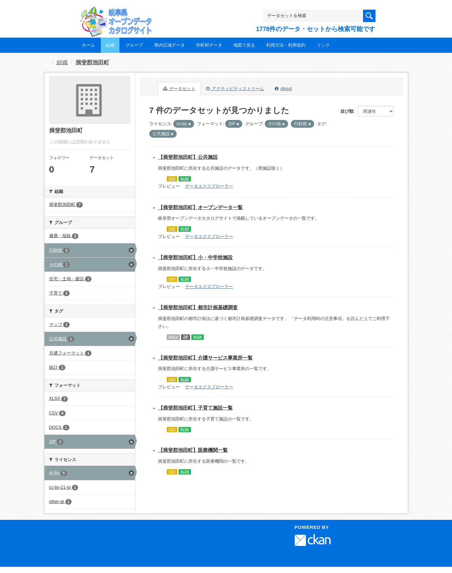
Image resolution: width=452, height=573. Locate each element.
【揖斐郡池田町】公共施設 (188, 157)
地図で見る (244, 45)
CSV (172, 179)
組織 (110, 45)
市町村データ (209, 45)
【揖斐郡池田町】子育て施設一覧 (195, 407)
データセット (179, 88)
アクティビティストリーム (235, 88)
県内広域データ (169, 45)
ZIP (185, 337)
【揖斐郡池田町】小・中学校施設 (195, 257)
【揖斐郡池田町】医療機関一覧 (193, 450)
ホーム (88, 45)
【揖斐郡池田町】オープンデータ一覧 (200, 207)
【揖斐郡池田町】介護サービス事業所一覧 (205, 357)
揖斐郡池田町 (92, 62)
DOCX (173, 337)
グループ (134, 45)
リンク (323, 45)
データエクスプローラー (209, 186)
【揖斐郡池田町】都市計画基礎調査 (198, 307)
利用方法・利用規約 (285, 45)
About (283, 88)
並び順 (346, 111)
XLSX (184, 179)
